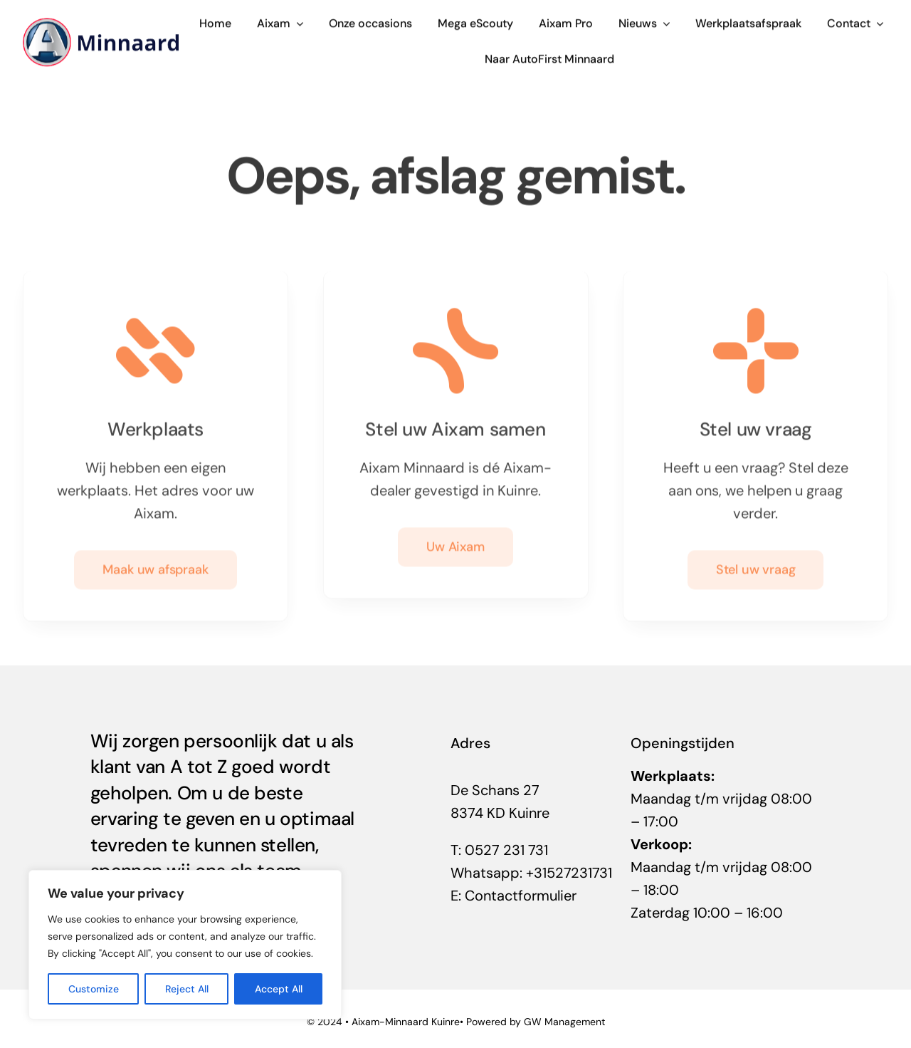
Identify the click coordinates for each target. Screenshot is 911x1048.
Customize (93, 988)
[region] (185, 945)
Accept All (278, 988)
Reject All (187, 988)
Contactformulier (520, 895)
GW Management (564, 1021)
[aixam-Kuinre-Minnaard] (101, 23)
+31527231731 (569, 872)
